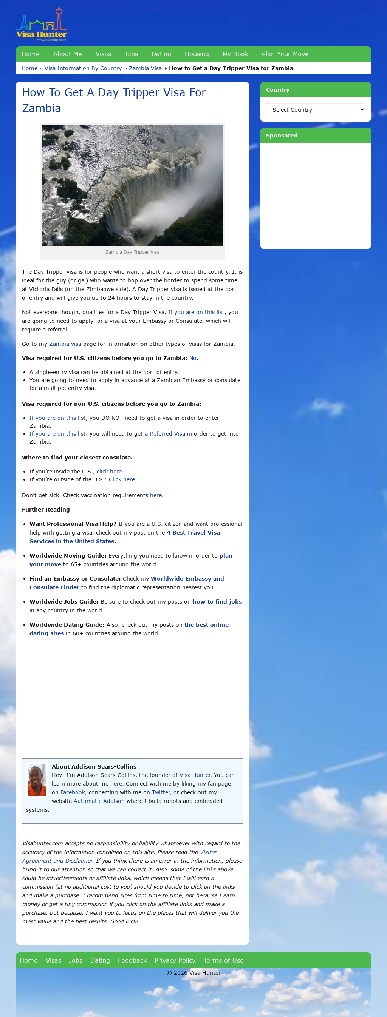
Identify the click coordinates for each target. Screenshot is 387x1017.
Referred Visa (167, 433)
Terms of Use (223, 960)
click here (109, 471)
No (193, 358)
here (156, 495)
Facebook (72, 792)
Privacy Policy (175, 960)
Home (31, 53)
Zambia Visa (145, 68)
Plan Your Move (285, 53)
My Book (235, 53)
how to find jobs (217, 601)
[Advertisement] (132, 698)
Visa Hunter (195, 775)
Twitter (161, 792)
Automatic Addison (99, 801)
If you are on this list (196, 312)
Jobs (131, 53)
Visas (103, 53)
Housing (197, 53)
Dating (161, 53)
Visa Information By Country (83, 68)
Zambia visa (65, 344)
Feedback (132, 960)
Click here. (123, 479)
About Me (67, 53)
